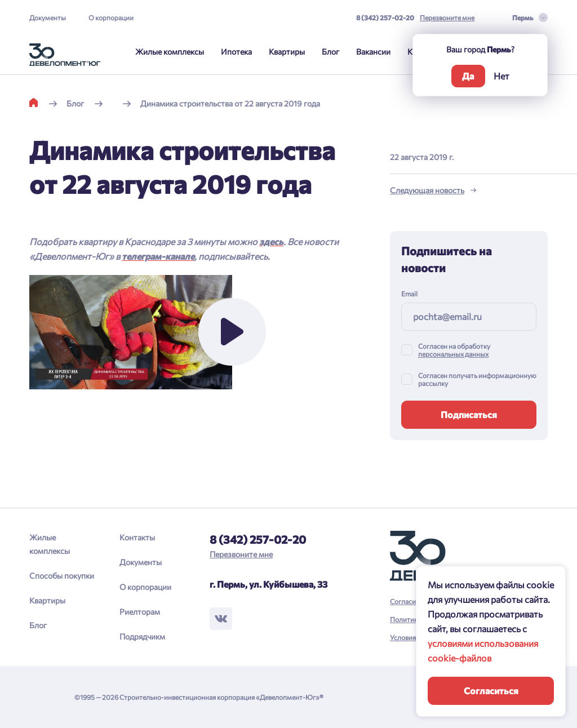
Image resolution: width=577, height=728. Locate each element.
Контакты (137, 537)
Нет (501, 75)
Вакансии (373, 51)
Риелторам (139, 611)
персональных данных (453, 354)
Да (468, 75)
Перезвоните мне (447, 17)
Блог (330, 51)
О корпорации (111, 17)
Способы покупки (61, 575)
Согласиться (491, 690)
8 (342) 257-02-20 (385, 17)
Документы (47, 17)
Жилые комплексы (169, 51)
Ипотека (236, 51)
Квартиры (287, 51)
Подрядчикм (142, 636)
